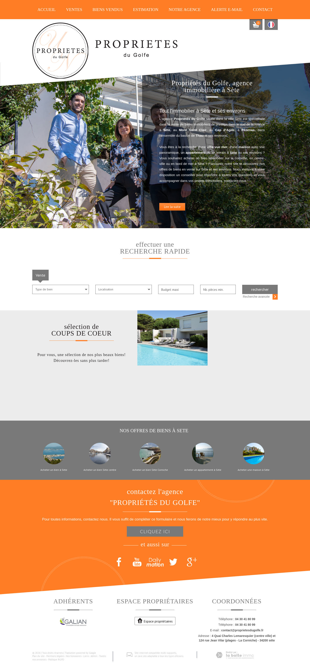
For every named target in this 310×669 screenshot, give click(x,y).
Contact (263, 9)
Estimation (145, 9)
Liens (86, 656)
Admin (94, 656)
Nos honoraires (73, 656)
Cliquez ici (155, 531)
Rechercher (260, 289)
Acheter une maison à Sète (254, 470)
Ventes (74, 9)
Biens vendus (108, 9)
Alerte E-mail (227, 9)
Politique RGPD (56, 659)
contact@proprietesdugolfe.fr (242, 630)
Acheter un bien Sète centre (100, 470)
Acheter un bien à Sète (53, 470)
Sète (253, 151)
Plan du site (38, 656)
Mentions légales (55, 656)
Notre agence (185, 9)
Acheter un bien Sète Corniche (150, 470)
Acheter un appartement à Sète (202, 470)
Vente (40, 275)
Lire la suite (184, 211)
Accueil (46, 9)
